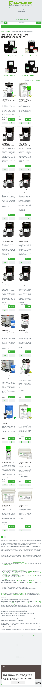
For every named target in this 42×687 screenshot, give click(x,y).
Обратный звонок (23, 19)
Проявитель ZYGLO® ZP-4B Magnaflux (30, 463)
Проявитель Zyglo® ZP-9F (11, 462)
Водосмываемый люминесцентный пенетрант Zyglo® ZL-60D (11, 191)
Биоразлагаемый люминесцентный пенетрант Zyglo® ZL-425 (30, 331)
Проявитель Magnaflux (29, 56)
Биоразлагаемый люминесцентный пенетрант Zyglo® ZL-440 (11, 377)
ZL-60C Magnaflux (17, 572)
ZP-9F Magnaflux (33, 565)
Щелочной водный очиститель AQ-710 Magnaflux (11, 422)
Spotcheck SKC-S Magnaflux (18, 562)
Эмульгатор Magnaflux (28, 75)
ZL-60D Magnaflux (29, 572)
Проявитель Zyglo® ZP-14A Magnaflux (30, 506)
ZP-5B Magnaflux (29, 577)
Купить (15, 119)
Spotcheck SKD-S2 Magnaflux (19, 565)
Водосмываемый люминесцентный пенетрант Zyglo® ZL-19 (29, 144)
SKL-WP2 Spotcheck (23, 563)
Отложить (15, 123)
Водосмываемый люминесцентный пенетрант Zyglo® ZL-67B (30, 191)
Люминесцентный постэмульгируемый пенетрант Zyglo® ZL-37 (29, 284)
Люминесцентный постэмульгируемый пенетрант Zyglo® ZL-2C (29, 240)
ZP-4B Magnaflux (17, 577)
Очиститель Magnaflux (8, 75)
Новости (4, 666)
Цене (33, 80)
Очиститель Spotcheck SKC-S (30, 376)
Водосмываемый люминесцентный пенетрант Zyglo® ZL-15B (11, 144)
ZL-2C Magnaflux (33, 575)
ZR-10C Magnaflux (18, 580)
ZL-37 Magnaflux (18, 576)
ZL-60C (12, 602)
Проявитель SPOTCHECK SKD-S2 (30, 421)
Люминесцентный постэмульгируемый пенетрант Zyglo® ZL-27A (11, 284)
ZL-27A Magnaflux (6, 576)
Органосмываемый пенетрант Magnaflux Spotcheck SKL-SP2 (30, 100)
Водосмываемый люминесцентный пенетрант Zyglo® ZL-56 (11, 240)
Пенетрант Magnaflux (8, 56)
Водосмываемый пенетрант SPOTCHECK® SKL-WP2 (11, 100)
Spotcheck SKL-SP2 (7, 564)
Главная (2, 31)
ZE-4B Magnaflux (30, 580)
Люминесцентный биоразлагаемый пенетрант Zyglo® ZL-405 (11, 331)
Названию (38, 80)
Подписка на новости (37, 635)
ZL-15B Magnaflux (31, 571)
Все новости (26, 635)
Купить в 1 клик (8, 123)
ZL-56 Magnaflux (15, 574)
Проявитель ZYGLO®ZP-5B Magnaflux (11, 506)
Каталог (8, 31)
